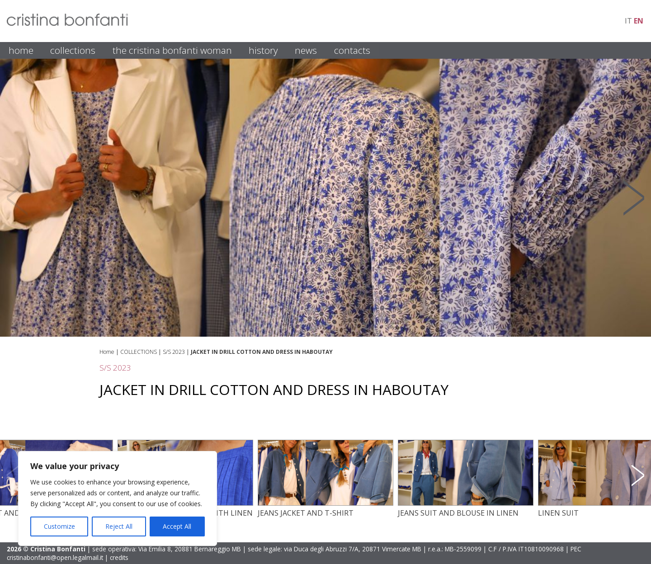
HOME (21, 50)
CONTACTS (352, 50)
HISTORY (263, 50)
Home (106, 352)
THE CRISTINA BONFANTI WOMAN (172, 50)
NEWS (306, 50)
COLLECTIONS (72, 50)
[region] (117, 498)
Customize (59, 526)
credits (119, 557)
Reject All (118, 526)
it (628, 21)
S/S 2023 (174, 352)
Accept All (177, 526)
